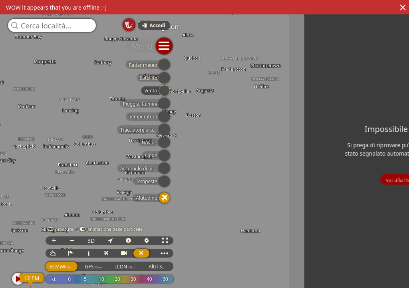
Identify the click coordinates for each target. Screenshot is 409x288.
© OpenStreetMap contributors (376, 285)
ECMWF (294, 273)
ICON (358, 273)
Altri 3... (390, 273)
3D (323, 248)
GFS (326, 273)
